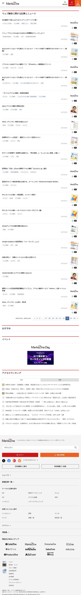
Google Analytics (7, 36)
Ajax (21, 109)
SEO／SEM (33, 23)
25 (74, 318)
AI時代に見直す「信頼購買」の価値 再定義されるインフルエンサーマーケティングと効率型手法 (37, 385)
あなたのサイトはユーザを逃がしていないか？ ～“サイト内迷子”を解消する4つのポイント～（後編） (34, 50)
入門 (22, 36)
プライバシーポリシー (15, 582)
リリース (21, 67)
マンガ (57, 513)
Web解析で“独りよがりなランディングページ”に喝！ (20, 20)
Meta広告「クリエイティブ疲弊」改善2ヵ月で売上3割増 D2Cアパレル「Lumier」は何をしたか (37, 410)
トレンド (25, 125)
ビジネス (13, 260)
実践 (12, 54)
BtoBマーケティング (35, 493)
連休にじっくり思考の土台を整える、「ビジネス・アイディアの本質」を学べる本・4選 (34, 415)
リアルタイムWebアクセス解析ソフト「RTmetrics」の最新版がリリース (26, 64)
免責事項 (11, 573)
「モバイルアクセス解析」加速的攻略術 (15, 93)
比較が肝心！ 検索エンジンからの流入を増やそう (19, 257)
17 (46, 318)
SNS (56, 497)
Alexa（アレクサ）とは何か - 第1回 (14, 302)
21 (60, 318)
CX (3, 497)
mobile (11, 198)
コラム (12, 156)
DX (3, 493)
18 (49, 318)
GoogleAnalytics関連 (31, 36)
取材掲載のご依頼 (60, 466)
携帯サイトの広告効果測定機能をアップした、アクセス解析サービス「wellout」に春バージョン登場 (34, 290)
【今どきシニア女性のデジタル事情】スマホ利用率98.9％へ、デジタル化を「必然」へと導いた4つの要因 (40, 406)
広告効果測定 (21, 294)
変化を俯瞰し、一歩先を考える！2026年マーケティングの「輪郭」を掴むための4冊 (33, 393)
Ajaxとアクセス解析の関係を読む (13, 106)
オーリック (13, 67)
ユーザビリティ (6, 83)
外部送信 (11, 585)
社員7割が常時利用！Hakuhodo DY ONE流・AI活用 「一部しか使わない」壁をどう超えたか (36, 402)
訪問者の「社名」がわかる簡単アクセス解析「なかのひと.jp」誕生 (24, 168)
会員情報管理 (12, 570)
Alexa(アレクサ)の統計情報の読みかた (15, 226)
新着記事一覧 (8, 482)
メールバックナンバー (30, 460)
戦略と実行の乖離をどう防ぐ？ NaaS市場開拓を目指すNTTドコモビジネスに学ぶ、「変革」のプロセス (39, 419)
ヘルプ (11, 562)
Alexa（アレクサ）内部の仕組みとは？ (15, 122)
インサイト (5, 501)
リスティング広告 (7, 23)
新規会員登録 (59, 455)
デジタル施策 (32, 497)
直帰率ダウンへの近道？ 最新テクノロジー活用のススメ (21, 137)
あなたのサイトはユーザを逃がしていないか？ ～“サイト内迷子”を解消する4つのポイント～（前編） (34, 78)
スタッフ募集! (13, 568)
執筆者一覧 (58, 518)
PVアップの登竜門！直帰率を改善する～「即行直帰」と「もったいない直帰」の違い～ (31, 153)
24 (71, 318)
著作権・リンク (13, 565)
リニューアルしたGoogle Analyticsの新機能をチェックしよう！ (23, 33)
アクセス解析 (42, 96)
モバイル (5, 96)
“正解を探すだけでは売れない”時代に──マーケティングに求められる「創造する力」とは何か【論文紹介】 (40, 397)
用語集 (6, 532)
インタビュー (6, 513)
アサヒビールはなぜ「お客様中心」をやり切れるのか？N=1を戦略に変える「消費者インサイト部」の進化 (40, 423)
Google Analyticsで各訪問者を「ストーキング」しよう (20, 241)
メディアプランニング (35, 501)
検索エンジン (25, 23)
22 (64, 318)
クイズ (4, 518)
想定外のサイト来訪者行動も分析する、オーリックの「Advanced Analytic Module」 (30, 182)
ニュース (6, 475)
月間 (59, 380)
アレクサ (18, 125)
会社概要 (11, 576)
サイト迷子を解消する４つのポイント (30, 83)
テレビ (57, 493)
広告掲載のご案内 (21, 466)
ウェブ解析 (16, 23)
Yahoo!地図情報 (14, 172)
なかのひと (33, 172)
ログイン (20, 455)
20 (57, 318)
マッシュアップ (24, 172)
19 (53, 318)
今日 (21, 380)
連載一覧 (31, 518)
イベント (6, 526)
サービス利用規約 (14, 579)
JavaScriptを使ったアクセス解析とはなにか (17, 273)
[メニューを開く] (3, 3)
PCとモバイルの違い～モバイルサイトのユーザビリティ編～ (22, 210)
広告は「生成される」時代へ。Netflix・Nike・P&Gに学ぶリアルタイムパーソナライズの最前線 (37, 389)
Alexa (4, 125)
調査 (29, 513)
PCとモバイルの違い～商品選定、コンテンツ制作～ (19, 195)
